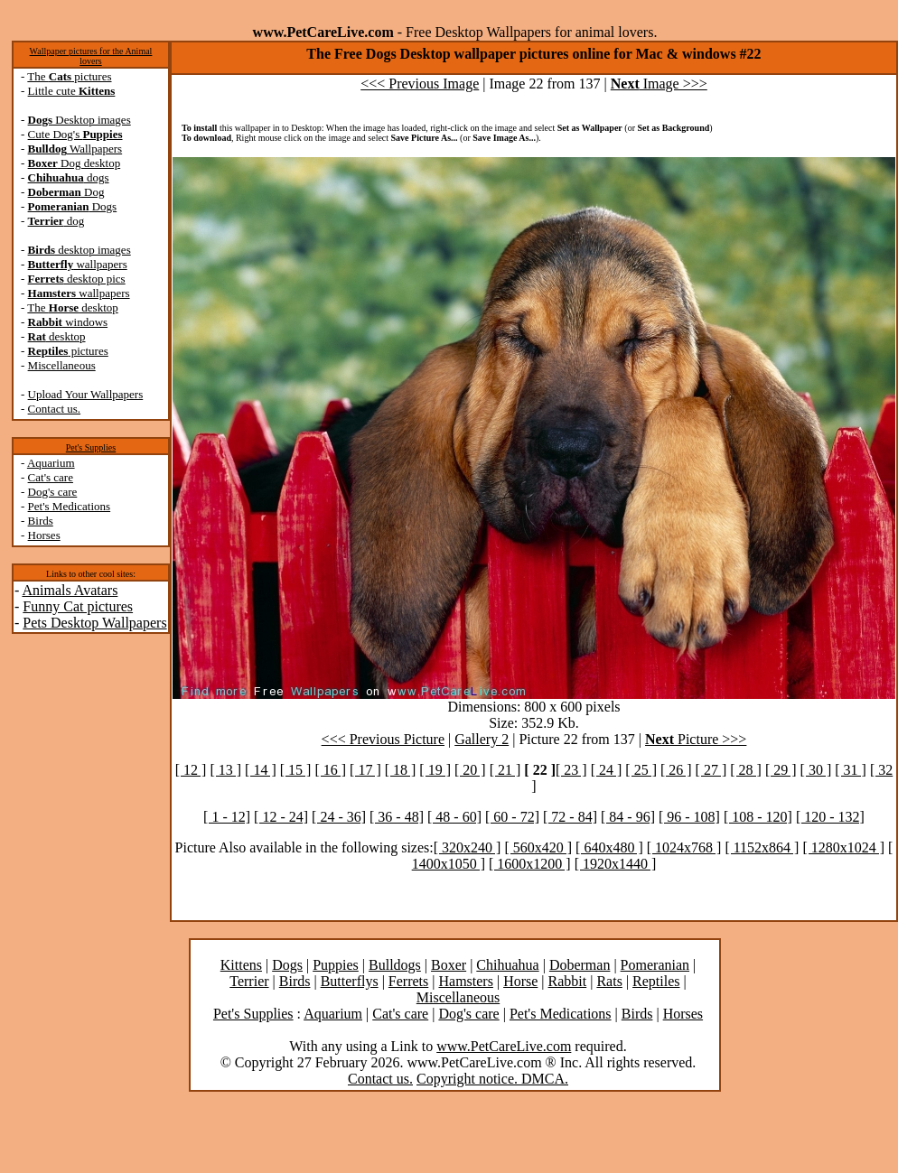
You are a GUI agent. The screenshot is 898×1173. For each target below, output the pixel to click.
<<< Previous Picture (383, 739)
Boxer (448, 965)
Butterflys (350, 981)
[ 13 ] (225, 769)
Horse (520, 981)
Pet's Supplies (91, 447)
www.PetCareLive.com (503, 1046)
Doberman (580, 965)
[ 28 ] (746, 769)
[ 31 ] (850, 769)
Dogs (72, 206)
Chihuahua (507, 965)
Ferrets (408, 981)
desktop (57, 336)
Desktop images (79, 119)
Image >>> (659, 83)
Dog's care (53, 491)
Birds (40, 520)
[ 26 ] (676, 769)
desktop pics (77, 278)
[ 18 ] (400, 769)
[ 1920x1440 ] (616, 863)
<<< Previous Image (419, 83)
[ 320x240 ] (467, 847)
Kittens (241, 965)
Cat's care (50, 477)
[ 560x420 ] (538, 847)
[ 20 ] (470, 769)
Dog (66, 192)
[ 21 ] (505, 769)
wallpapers (77, 264)
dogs (68, 177)
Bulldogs (395, 965)
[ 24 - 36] (339, 816)
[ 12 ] (191, 769)
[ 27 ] (711, 769)
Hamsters (465, 981)
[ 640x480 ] (609, 847)
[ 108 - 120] (758, 816)
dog (56, 221)
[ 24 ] (606, 769)
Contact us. (54, 408)
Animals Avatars (69, 590)
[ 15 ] (296, 769)
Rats (609, 981)
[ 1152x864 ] (762, 847)
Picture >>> (695, 739)
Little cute (72, 91)
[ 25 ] (641, 769)
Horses (44, 535)
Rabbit (567, 981)
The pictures (69, 76)
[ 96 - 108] (689, 816)
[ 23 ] (571, 769)
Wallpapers (75, 148)
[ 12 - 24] (281, 816)
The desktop (72, 307)
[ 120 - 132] (830, 816)
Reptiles (655, 981)
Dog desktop (74, 163)
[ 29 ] (781, 769)
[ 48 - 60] (454, 816)
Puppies (336, 965)
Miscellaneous (62, 365)
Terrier (248, 981)
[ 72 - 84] (570, 816)
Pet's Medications (69, 506)
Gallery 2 (481, 739)
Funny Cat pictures (78, 606)
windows (68, 322)
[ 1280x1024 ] (843, 847)
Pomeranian (655, 965)
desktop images (79, 249)
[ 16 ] (330, 769)
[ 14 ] (260, 769)
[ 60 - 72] (512, 816)
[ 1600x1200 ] (530, 863)
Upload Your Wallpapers (86, 394)
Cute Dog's (75, 134)
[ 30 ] (816, 769)
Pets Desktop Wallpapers (94, 622)
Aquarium (51, 463)
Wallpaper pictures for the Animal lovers (91, 56)
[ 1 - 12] (226, 816)
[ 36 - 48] (396, 816)
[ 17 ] (365, 769)
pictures (68, 351)
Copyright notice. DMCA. (492, 1078)
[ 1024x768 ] (684, 847)
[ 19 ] (435, 769)
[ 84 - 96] (628, 816)
